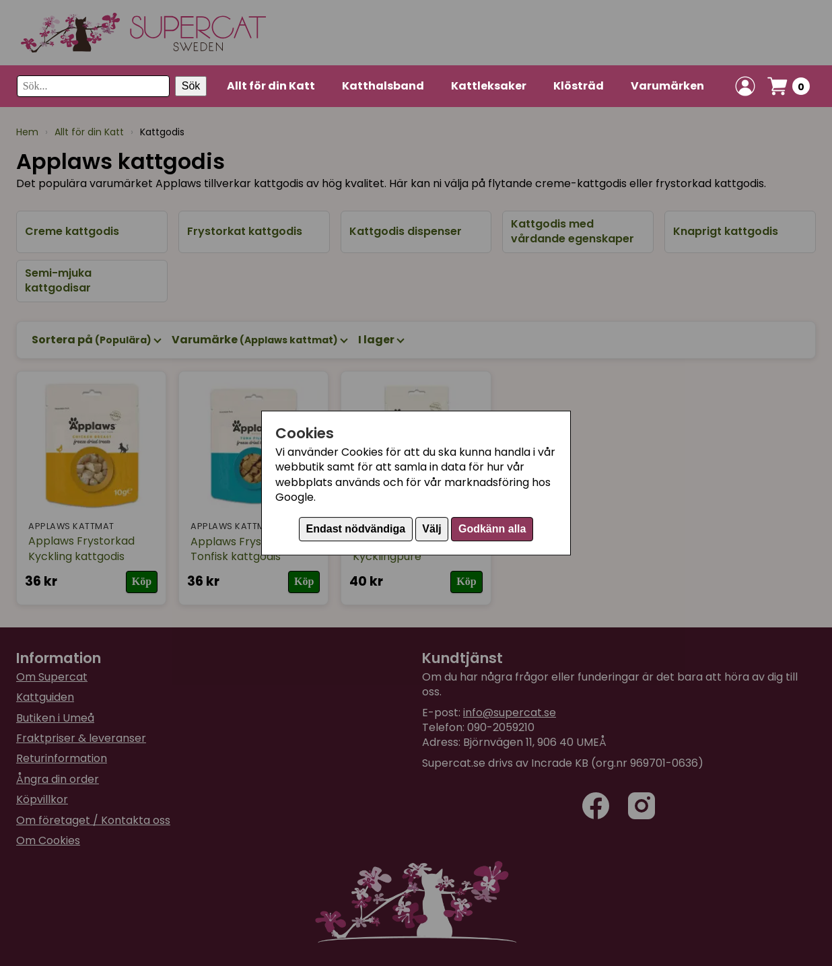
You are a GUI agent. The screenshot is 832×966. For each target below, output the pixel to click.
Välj (431, 528)
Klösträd (578, 85)
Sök (191, 86)
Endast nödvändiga (356, 528)
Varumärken (667, 85)
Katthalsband (383, 85)
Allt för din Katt (271, 85)
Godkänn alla (492, 528)
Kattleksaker (488, 85)
